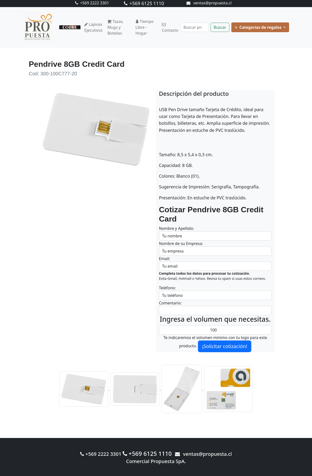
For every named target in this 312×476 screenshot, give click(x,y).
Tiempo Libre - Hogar (145, 27)
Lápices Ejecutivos (93, 27)
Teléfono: (167, 288)
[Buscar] (194, 27)
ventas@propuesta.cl (209, 3)
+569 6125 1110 (144, 3)
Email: (164, 258)
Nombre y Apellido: (176, 228)
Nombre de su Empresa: (181, 243)
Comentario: (170, 303)
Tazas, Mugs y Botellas (115, 27)
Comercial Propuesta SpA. (156, 461)
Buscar (220, 27)
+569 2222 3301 (92, 3)
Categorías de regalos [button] (259, 27)
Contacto (170, 28)
